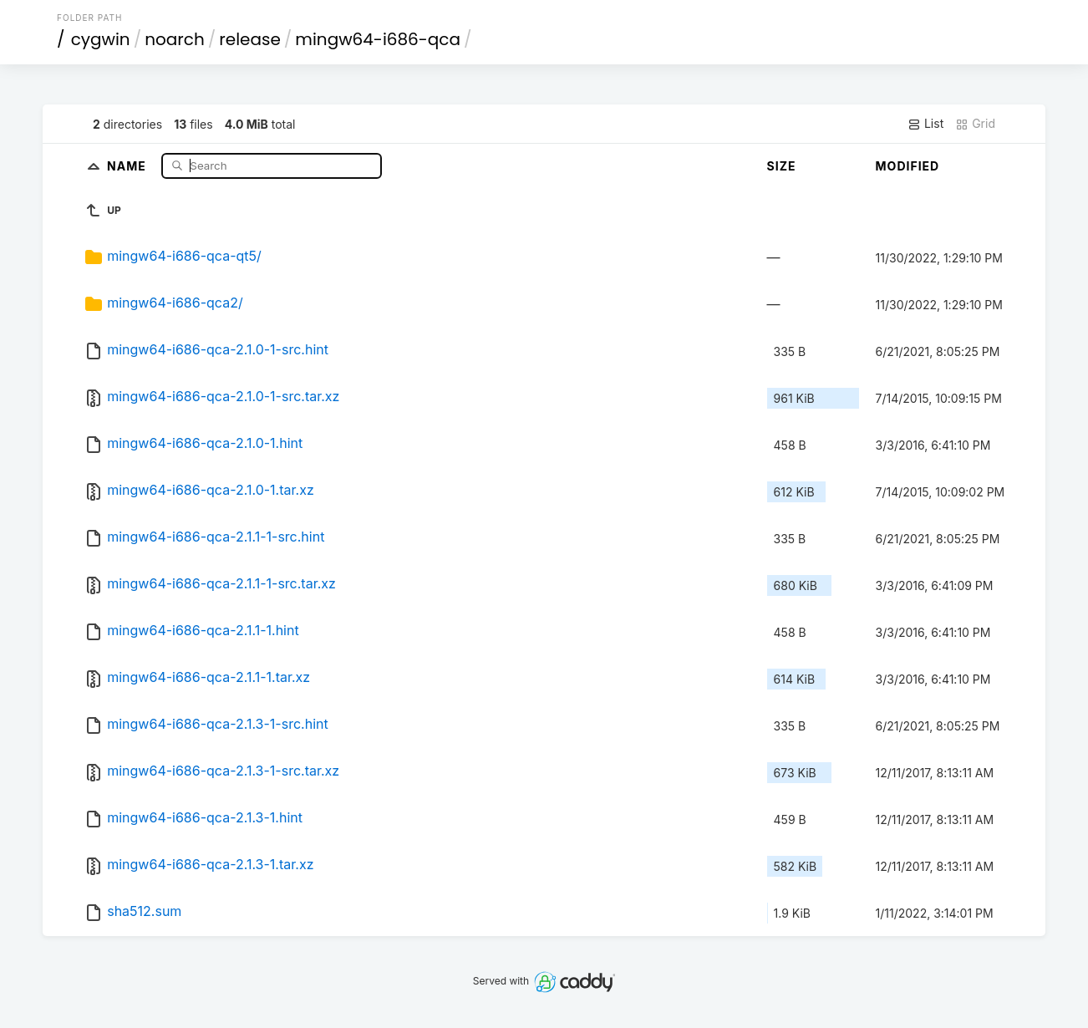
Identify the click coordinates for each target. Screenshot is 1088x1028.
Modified (908, 166)
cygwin (100, 39)
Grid (975, 123)
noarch (175, 39)
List (925, 123)
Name (128, 165)
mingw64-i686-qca (377, 39)
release (250, 39)
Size (781, 166)
